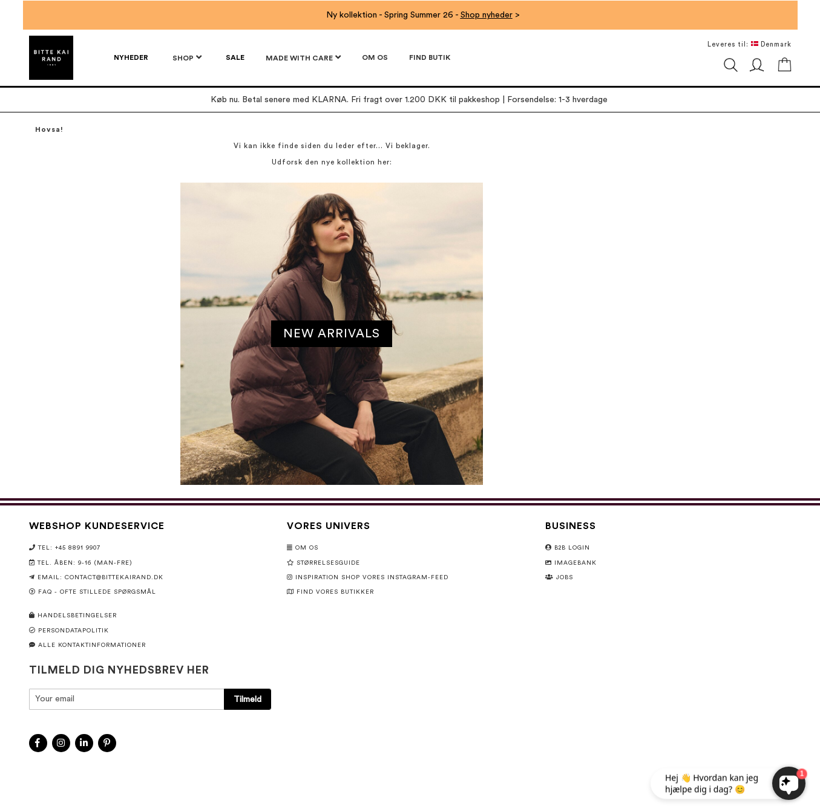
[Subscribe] (247, 699)
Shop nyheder (487, 15)
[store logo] (51, 58)
